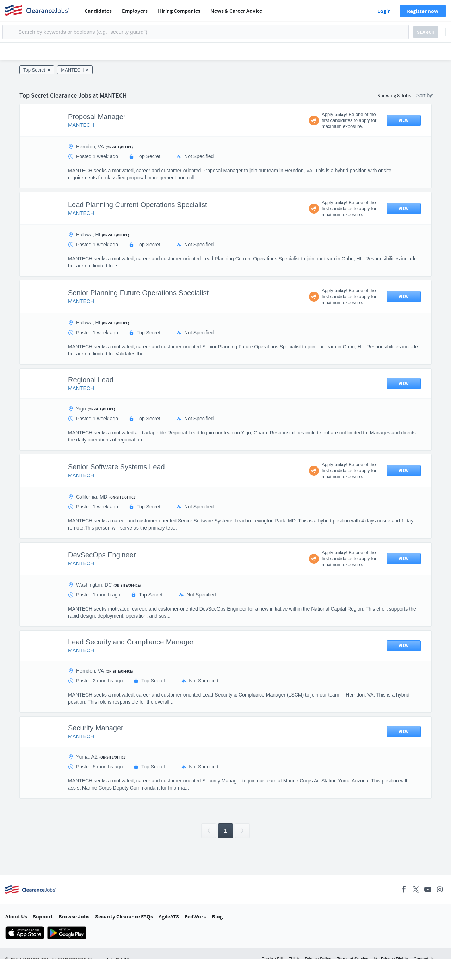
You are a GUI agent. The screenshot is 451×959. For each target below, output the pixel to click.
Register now (422, 10)
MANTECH (81, 125)
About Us (16, 916)
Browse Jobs (73, 916)
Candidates (98, 10)
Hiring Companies (179, 10)
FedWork (195, 916)
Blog (217, 916)
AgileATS (169, 916)
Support (43, 916)
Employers (135, 10)
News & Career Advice (236, 10)
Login (384, 10)
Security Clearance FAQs (124, 916)
